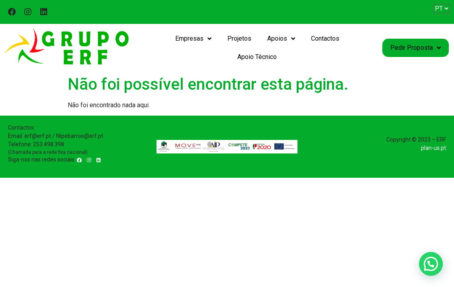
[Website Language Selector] (441, 8)
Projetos (239, 38)
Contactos (325, 38)
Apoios (281, 38)
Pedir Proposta (415, 48)
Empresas (193, 38)
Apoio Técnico (257, 57)
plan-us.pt (433, 148)
